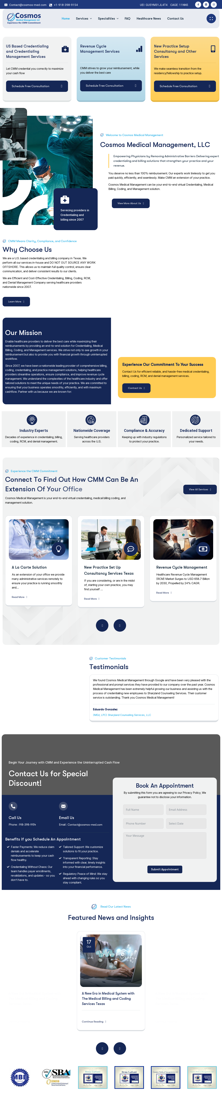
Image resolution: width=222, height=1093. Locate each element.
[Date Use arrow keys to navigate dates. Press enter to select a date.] (186, 823)
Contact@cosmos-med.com (85, 824)
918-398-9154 (27, 824)
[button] (102, 625)
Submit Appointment (165, 869)
